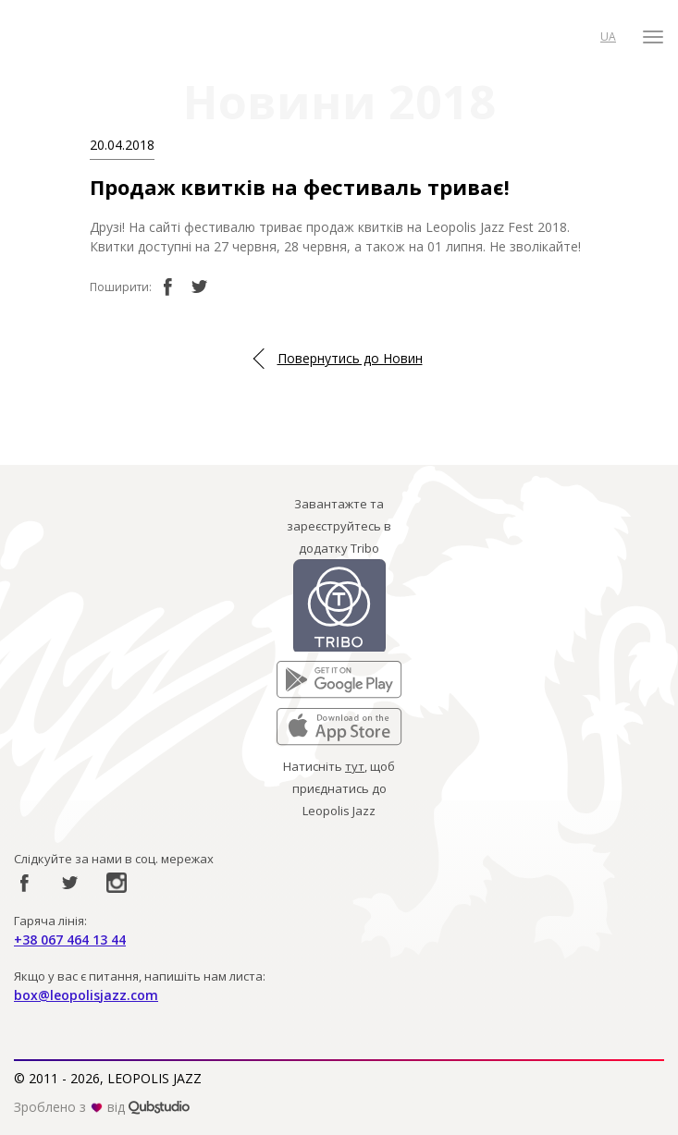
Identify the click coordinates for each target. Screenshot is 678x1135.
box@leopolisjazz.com (86, 995)
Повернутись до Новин (350, 358)
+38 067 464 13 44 (70, 939)
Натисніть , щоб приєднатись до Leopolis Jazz (339, 788)
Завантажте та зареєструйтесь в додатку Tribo (339, 525)
